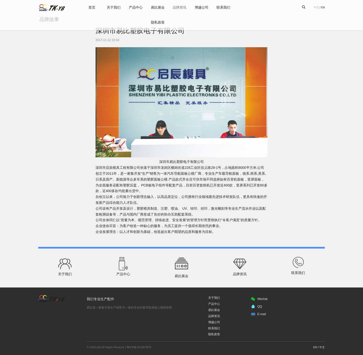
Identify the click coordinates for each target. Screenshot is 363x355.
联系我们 (227, 7)
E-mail (257, 314)
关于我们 (111, 7)
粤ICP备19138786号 (139, 347)
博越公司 (204, 7)
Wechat (258, 299)
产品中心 (134, 7)
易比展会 (158, 7)
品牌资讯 (181, 7)
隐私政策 (158, 22)
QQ (255, 306)
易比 (52, 7)
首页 (88, 7)
